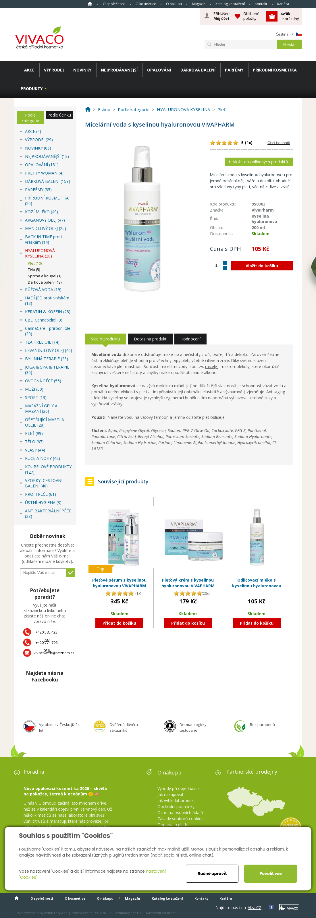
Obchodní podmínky (175, 806)
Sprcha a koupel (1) (44, 275)
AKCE (29, 70)
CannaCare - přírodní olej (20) (48, 331)
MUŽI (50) (34, 389)
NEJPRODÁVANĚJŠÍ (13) (47, 156)
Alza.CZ (254, 907)
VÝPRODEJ (54, 70)
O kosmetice (146, 3)
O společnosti (114, 3)
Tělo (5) (34, 269)
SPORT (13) (36, 397)
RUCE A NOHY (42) (42, 458)
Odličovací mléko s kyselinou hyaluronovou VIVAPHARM (256, 585)
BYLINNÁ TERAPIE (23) (46, 358)
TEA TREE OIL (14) (42, 342)
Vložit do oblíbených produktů (260, 161)
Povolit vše (270, 873)
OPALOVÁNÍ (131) (42, 164)
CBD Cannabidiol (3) (43, 320)
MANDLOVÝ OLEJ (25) (45, 228)
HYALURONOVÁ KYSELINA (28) (40, 253)
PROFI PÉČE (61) (40, 494)
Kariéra (283, 3)
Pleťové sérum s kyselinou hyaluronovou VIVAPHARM (119, 582)
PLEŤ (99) (34, 433)
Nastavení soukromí (161, 913)
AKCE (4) (33, 131)
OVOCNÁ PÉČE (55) (43, 381)
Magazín (198, 3)
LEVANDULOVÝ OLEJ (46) (48, 350)
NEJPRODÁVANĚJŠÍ (119, 70)
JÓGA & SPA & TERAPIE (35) (47, 369)
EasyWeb (61, 913)
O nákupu (174, 3)
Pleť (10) (35, 263)
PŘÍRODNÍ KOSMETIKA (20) (47, 200)
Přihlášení (221, 16)
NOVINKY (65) (38, 148)
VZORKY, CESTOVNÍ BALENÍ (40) (43, 483)
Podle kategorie (30, 117)
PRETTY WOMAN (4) (44, 173)
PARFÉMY (234, 70)
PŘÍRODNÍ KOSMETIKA (275, 70)
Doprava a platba (173, 824)
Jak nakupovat (170, 794)
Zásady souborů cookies (180, 818)
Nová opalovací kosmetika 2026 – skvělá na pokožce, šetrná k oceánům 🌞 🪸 (65, 791)
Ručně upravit (212, 873)
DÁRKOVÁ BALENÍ (197, 70)
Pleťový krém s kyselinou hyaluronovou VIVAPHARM (188, 582)
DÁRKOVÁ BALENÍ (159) (47, 181)
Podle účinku (59, 115)
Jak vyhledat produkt (176, 800)
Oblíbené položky (251, 16)
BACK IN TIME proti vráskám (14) (43, 239)
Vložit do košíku (262, 265)
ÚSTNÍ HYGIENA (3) (43, 502)
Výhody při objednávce (178, 788)
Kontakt (261, 3)
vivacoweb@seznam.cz (54, 652)
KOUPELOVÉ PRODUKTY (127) (48, 469)
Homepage (90, 4)
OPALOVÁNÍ (159, 70)
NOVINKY (82, 70)
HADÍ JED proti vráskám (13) (47, 300)
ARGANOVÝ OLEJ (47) (45, 220)
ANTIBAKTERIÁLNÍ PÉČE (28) (48, 513)
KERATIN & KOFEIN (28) (47, 311)
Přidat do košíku (119, 623)
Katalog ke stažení (230, 3)
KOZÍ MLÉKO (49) (41, 211)
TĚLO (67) (34, 441)
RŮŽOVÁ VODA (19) (43, 289)
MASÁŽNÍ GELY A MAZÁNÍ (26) (41, 408)
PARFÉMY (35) (38, 189)
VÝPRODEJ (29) (39, 139)
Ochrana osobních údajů (180, 812)
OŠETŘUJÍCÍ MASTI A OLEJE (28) (44, 422)
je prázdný (290, 16)
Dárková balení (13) (44, 282)
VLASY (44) (35, 450)
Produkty (32, 88)
